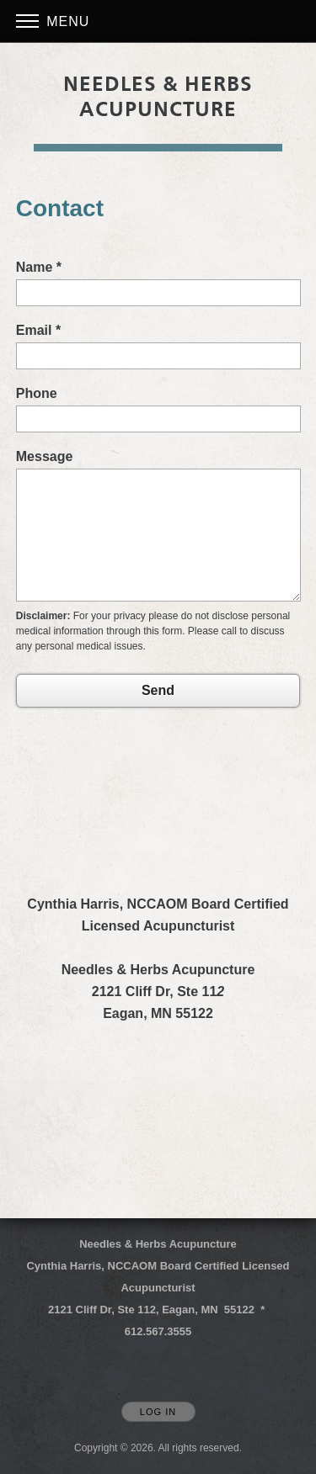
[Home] (158, 97)
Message (44, 456)
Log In (158, 1412)
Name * (39, 267)
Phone (36, 393)
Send (158, 690)
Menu (53, 21)
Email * (38, 330)
